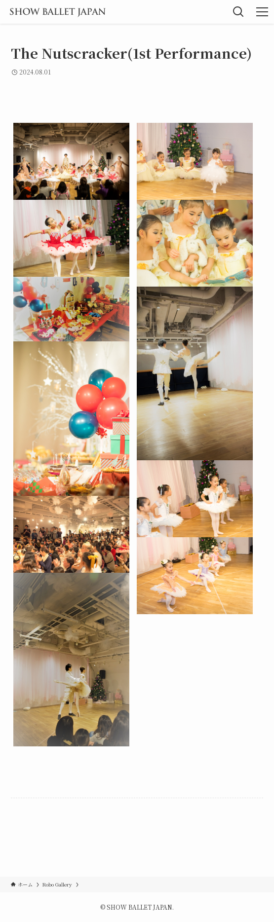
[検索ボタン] (238, 12)
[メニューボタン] (262, 12)
